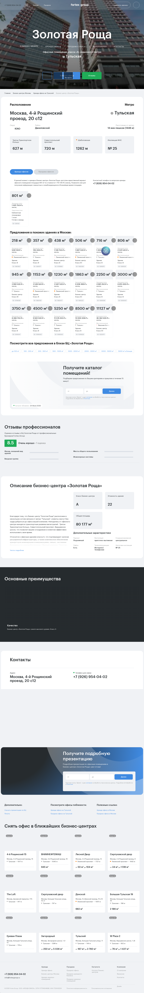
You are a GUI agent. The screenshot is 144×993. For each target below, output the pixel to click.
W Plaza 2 (115, 936)
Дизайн (121, 987)
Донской (80, 894)
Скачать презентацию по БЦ (15, 810)
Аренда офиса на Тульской (61, 810)
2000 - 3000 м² (90, 351)
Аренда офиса (53, 46)
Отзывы (91, 76)
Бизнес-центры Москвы (50, 974)
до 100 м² (15, 351)
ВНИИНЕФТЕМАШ (51, 854)
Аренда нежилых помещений (47, 978)
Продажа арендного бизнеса (74, 974)
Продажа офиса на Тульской (61, 813)
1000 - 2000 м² (74, 351)
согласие (89, 397)
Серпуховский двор (52, 894)
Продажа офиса (77, 46)
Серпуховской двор (121, 854)
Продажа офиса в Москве (106, 813)
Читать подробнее (17, 550)
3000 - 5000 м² (107, 351)
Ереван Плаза (14, 936)
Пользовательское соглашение (101, 988)
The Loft (11, 894)
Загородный (48, 936)
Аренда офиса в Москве (106, 810)
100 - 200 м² (28, 351)
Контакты (119, 46)
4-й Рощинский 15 (16, 854)
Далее (111, 391)
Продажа (48, 5)
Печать (7, 813)
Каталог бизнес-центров (98, 971)
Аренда (36, 5)
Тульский (81, 936)
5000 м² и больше (125, 351)
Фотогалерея (100, 46)
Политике (87, 398)
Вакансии (120, 974)
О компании (121, 970)
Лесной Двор (83, 854)
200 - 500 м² (43, 351)
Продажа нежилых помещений (74, 980)
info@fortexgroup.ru (12, 978)
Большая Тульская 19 (121, 894)
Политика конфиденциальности (77, 988)
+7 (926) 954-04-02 (90, 677)
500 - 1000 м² (58, 351)
